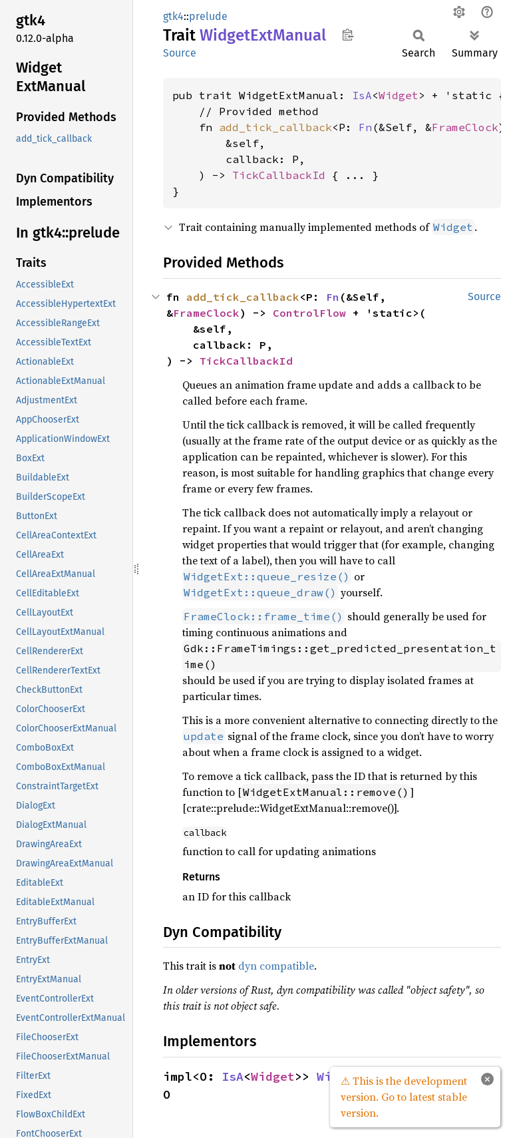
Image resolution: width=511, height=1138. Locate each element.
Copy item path (348, 34)
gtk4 (173, 16)
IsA (362, 95)
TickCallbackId (278, 175)
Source (179, 53)
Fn (365, 127)
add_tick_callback (275, 127)
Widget (399, 95)
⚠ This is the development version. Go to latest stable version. (404, 1096)
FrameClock (465, 127)
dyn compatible (276, 965)
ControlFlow (309, 312)
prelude (208, 16)
